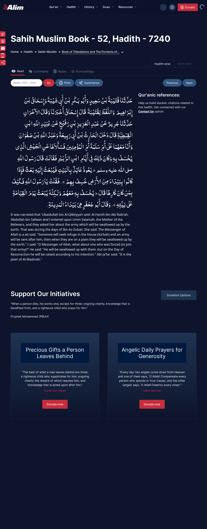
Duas (108, 7)
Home (15, 51)
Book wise (184, 63)
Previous (172, 83)
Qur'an (55, 7)
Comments (38, 71)
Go (49, 83)
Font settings (82, 71)
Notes (59, 71)
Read (17, 71)
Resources (127, 7)
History (91, 7)
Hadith (73, 7)
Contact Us (146, 111)
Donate (187, 7)
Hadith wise (162, 64)
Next (189, 83)
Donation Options (178, 295)
